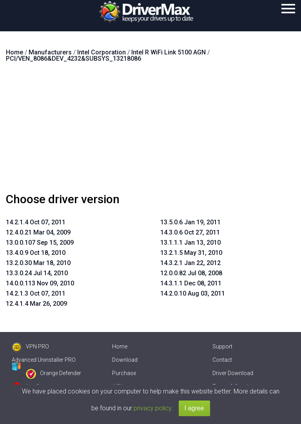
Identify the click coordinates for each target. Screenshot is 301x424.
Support (222, 346)
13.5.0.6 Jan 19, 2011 (190, 222)
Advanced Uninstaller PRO (44, 360)
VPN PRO (30, 346)
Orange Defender (53, 373)
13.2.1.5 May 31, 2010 (191, 252)
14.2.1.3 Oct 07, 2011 (35, 293)
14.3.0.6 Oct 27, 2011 (190, 232)
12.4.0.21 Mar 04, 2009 (38, 232)
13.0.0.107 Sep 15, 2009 (40, 242)
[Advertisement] (150, 131)
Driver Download (232, 373)
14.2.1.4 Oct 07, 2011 (35, 222)
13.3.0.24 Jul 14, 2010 (37, 273)
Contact (222, 360)
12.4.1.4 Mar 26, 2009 (36, 303)
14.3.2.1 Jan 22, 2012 (190, 263)
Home (119, 346)
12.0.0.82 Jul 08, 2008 (191, 273)
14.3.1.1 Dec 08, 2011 (190, 283)
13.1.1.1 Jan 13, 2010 (190, 242)
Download (125, 360)
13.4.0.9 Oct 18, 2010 (35, 252)
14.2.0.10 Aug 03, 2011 (192, 293)
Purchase (124, 373)
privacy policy (152, 408)
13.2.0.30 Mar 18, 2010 (38, 263)
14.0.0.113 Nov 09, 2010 (40, 283)
